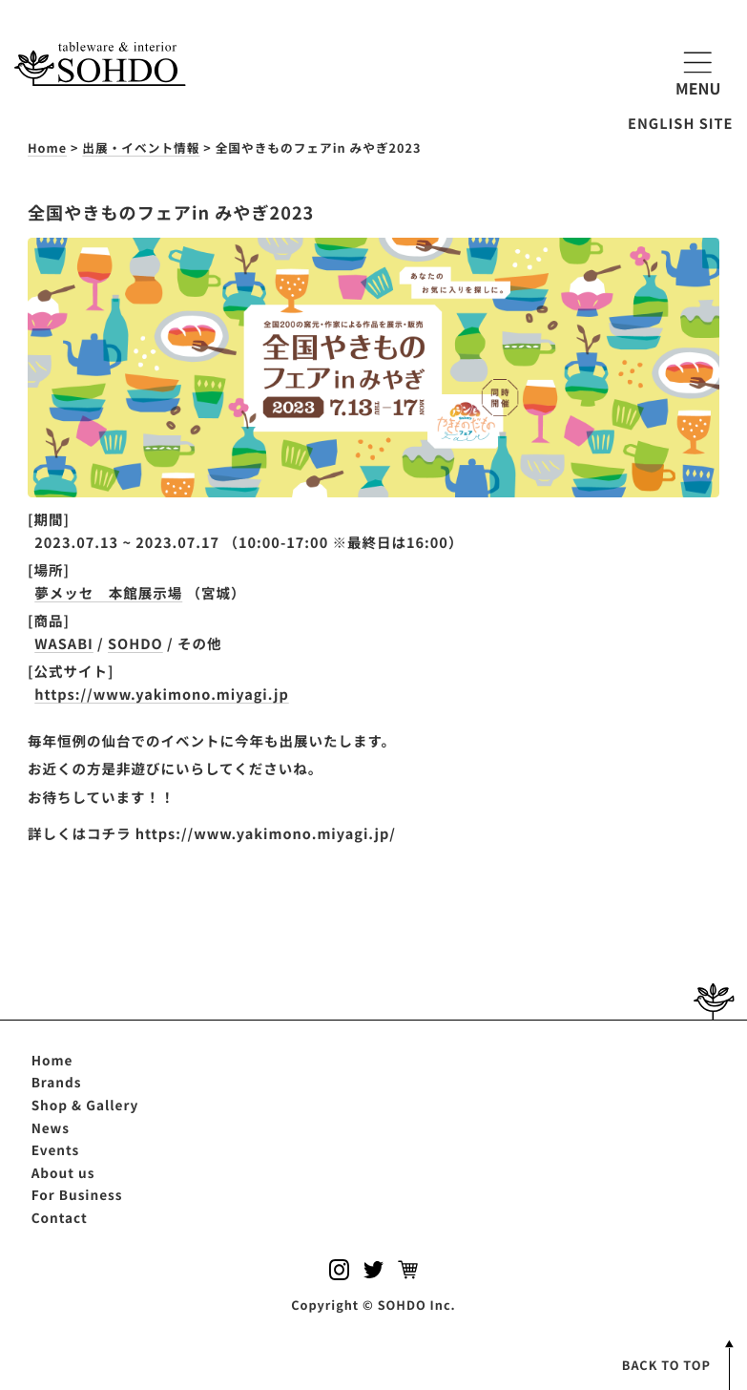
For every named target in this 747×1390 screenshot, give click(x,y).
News (50, 1127)
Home (52, 1059)
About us (63, 1172)
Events (55, 1149)
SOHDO (135, 644)
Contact (59, 1217)
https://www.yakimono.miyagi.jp (161, 694)
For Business (77, 1194)
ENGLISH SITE (680, 124)
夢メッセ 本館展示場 (108, 593)
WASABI (63, 644)
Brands (56, 1081)
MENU (698, 71)
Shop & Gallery (85, 1104)
